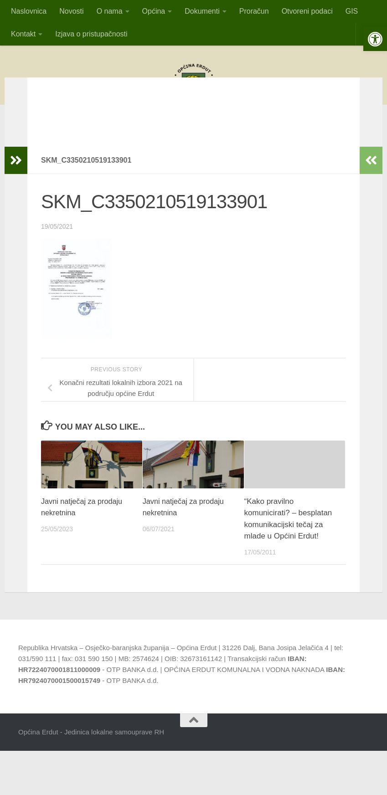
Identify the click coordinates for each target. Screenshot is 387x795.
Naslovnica (28, 11)
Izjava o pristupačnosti (91, 34)
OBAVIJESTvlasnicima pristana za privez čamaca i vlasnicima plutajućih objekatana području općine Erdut (193, 130)
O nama (110, 11)
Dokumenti (202, 11)
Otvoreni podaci (307, 11)
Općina (153, 11)
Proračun (254, 11)
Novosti (71, 11)
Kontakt (23, 34)
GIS (352, 11)
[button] (375, 39)
